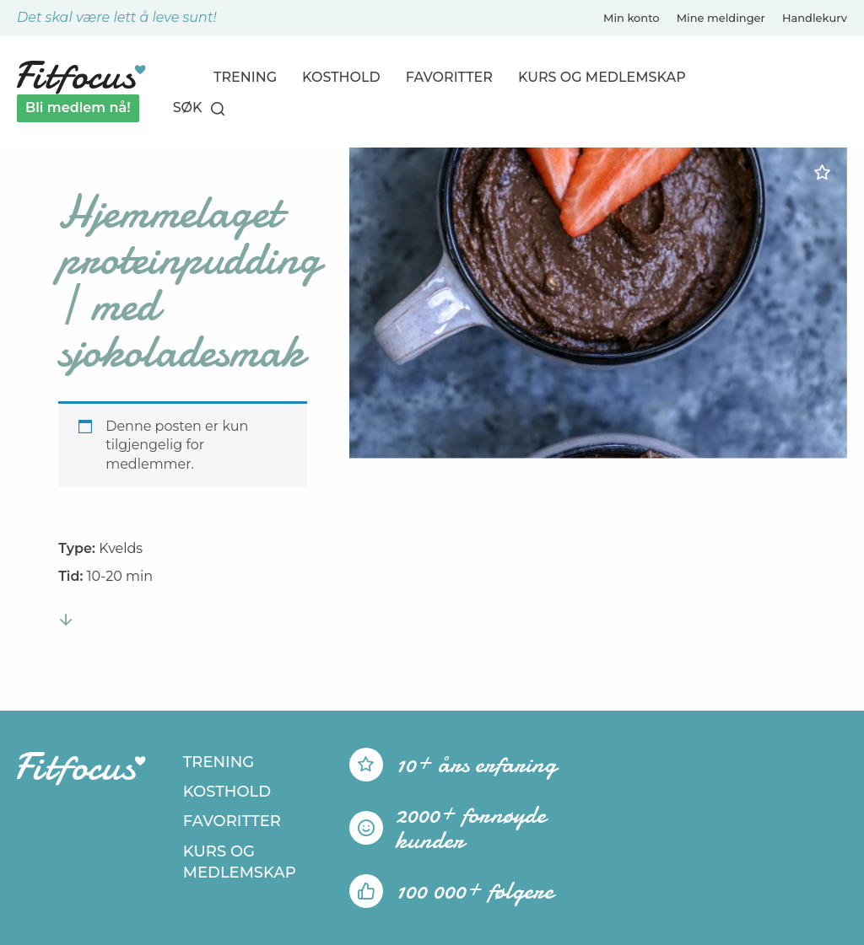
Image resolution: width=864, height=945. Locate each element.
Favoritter (449, 77)
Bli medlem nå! (78, 107)
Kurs (602, 77)
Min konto (631, 17)
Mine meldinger (721, 17)
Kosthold (341, 77)
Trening (245, 77)
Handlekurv (814, 17)
